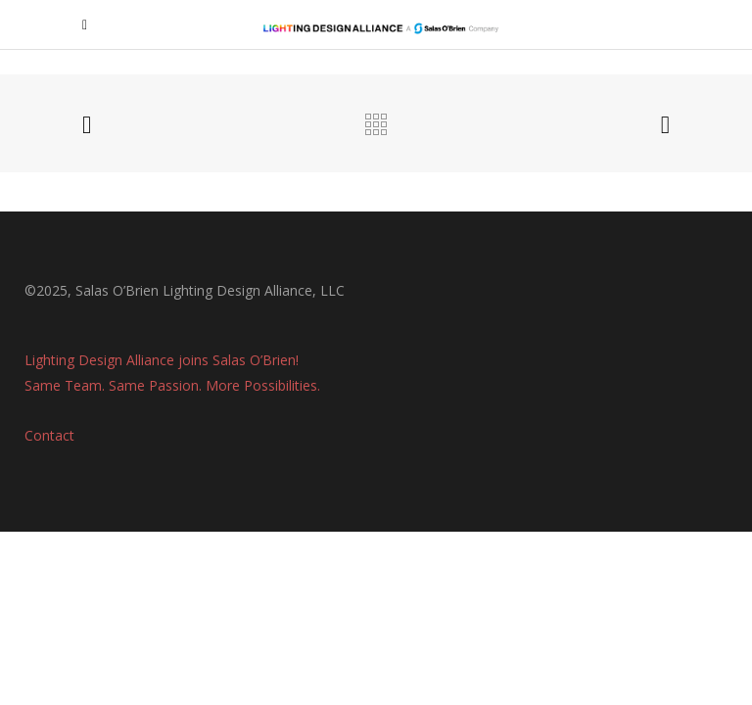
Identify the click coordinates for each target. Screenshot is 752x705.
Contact (49, 435)
